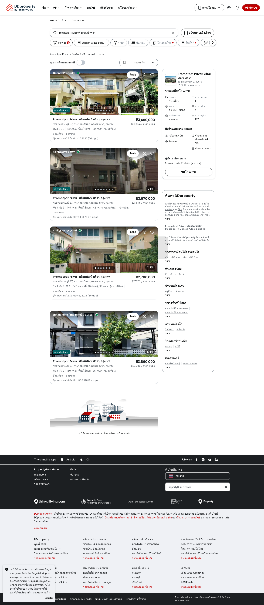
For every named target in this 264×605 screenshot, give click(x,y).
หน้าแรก (55, 20)
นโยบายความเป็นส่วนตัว (108, 599)
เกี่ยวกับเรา (40, 474)
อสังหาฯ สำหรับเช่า (142, 539)
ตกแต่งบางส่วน (190, 363)
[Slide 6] (109, 110)
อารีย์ (177, 346)
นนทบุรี (136, 577)
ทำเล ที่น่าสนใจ (140, 568)
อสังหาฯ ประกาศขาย (94, 539)
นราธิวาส (179, 274)
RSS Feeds (187, 582)
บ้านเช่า (136, 548)
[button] (188, 172)
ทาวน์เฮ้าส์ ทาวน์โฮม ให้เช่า (147, 553)
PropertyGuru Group (47, 469)
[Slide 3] (101, 110)
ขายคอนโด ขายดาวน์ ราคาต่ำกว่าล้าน (55, 572)
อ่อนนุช (168, 346)
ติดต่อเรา (75, 469)
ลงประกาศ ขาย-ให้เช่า (193, 577)
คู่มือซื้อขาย (40, 544)
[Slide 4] (103, 110)
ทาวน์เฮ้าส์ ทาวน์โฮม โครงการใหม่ (199, 553)
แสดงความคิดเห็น (80, 479)
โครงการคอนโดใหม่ (192, 548)
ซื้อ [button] (46, 8)
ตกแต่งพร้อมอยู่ (172, 363)
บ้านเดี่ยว (169, 206)
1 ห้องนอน (179, 291)
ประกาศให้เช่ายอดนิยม (95, 568)
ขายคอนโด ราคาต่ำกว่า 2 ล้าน (50, 577)
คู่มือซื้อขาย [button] (106, 7)
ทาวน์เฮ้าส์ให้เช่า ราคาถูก (97, 582)
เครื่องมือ (185, 568)
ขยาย (167, 218)
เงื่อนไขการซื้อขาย (136, 599)
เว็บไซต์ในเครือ (173, 469)
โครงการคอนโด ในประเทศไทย (51, 553)
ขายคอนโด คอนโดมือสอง (97, 544)
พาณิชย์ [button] (91, 7)
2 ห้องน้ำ (169, 329)
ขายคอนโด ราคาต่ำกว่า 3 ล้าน (50, 582)
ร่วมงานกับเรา (42, 483)
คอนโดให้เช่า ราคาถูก (95, 572)
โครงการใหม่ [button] (74, 8)
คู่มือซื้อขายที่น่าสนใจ (48, 549)
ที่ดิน (180, 209)
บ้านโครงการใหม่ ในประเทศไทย (198, 539)
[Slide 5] (106, 110)
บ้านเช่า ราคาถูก (92, 577)
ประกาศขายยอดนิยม (45, 568)
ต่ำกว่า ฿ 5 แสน (172, 257)
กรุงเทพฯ (136, 572)
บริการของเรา (41, 479)
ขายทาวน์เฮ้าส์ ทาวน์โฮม (96, 553)
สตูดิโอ (168, 291)
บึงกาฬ (168, 274)
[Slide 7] (112, 110)
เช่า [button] (57, 8)
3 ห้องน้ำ (181, 329)
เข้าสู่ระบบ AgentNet (192, 572)
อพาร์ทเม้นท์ (192, 206)
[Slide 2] (98, 110)
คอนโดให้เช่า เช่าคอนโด (145, 544)
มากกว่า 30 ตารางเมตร (176, 308)
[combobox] (114, 33)
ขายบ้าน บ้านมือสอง (94, 548)
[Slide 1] (95, 110)
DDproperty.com (43, 513)
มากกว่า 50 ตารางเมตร (176, 312)
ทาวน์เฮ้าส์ (180, 206)
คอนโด (205, 203)
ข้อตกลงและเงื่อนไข (81, 599)
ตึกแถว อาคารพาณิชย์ (188, 517)
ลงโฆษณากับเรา (128, 8)
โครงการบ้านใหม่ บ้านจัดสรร (196, 544)
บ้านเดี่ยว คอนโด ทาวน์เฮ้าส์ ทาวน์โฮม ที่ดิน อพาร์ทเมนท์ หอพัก (138, 517)
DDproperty (41, 539)
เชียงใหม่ (137, 582)
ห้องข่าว (74, 474)
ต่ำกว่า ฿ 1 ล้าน (190, 257)
